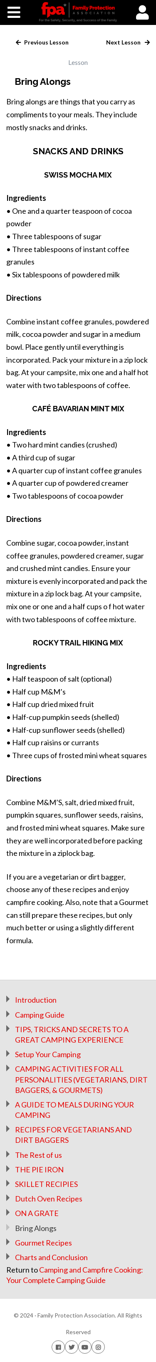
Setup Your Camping (48, 1054)
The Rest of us (38, 1154)
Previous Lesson (46, 42)
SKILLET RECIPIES (46, 1184)
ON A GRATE (37, 1213)
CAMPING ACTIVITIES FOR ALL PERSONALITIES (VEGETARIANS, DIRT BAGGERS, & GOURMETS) (81, 1079)
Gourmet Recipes (43, 1242)
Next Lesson (124, 42)
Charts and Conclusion (51, 1257)
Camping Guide (39, 1014)
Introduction (36, 999)
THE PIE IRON (39, 1169)
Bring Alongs (36, 1228)
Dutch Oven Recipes (48, 1198)
